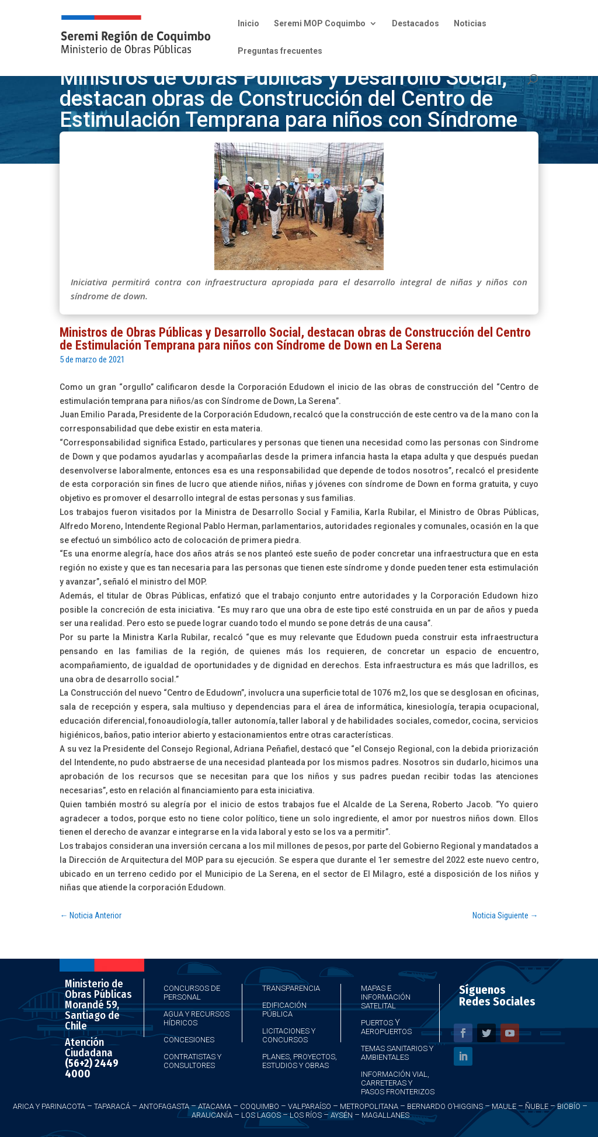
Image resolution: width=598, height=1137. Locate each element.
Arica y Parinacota (49, 1106)
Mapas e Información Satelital (386, 997)
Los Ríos (306, 1115)
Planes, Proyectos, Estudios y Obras (299, 1061)
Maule (504, 1106)
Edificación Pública (284, 1009)
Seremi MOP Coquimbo (320, 23)
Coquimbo (259, 1106)
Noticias (470, 23)
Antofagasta (164, 1106)
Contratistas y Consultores (192, 1061)
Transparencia (291, 988)
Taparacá (112, 1106)
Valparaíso (309, 1106)
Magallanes (385, 1115)
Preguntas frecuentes (280, 51)
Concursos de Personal (192, 992)
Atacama (214, 1106)
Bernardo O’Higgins (445, 1106)
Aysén (342, 1115)
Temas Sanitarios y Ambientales (397, 1053)
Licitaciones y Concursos (288, 1035)
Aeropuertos (386, 1031)
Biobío (568, 1106)
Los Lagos (261, 1115)
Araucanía (212, 1115)
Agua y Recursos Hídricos (197, 1018)
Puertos (377, 1022)
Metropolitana (369, 1106)
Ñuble (536, 1106)
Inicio (248, 23)
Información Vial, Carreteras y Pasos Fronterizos (397, 1083)
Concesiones (189, 1039)
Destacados (415, 23)
